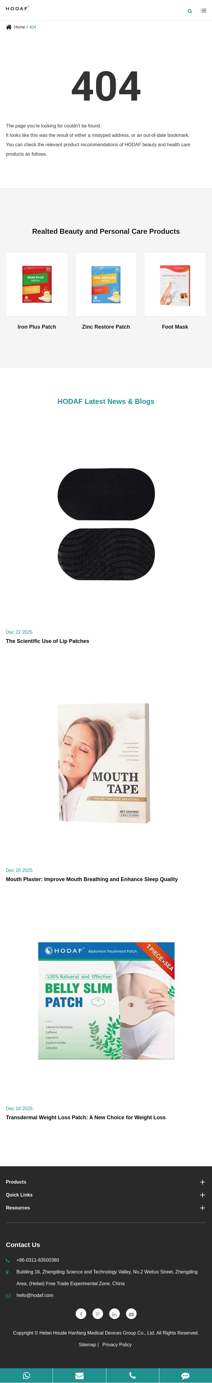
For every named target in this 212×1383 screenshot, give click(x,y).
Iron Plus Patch (37, 327)
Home (19, 27)
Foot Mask (175, 327)
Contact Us (23, 1244)
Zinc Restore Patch (106, 327)
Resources (106, 1207)
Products (106, 1182)
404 (32, 27)
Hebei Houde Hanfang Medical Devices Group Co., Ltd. (97, 1332)
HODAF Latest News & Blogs (105, 401)
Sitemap (87, 1344)
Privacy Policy (117, 1344)
